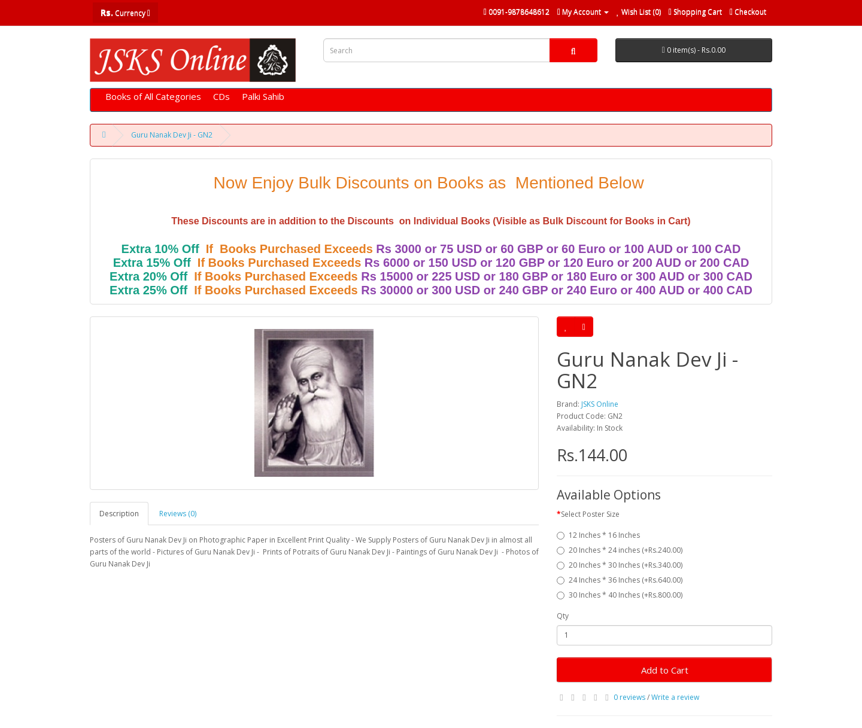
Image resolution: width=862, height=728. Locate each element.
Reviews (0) (177, 513)
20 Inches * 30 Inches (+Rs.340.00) (619, 565)
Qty (563, 616)
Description (119, 513)
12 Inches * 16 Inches (598, 535)
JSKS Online (599, 404)
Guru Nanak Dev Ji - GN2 (172, 135)
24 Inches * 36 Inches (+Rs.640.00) (619, 580)
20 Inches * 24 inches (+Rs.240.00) (619, 550)
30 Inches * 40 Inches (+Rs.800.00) (619, 595)
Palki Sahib (263, 96)
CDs (221, 96)
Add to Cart (664, 670)
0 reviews (629, 697)
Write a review (675, 697)
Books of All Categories (153, 96)
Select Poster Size (590, 514)
